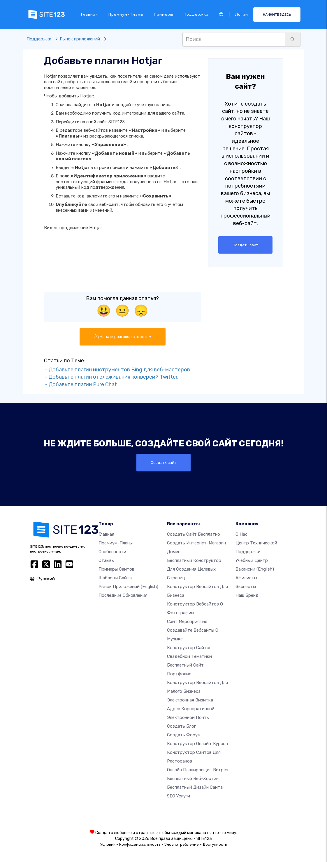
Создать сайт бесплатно (193, 534)
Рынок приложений (80, 39)
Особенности (112, 551)
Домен (173, 551)
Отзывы (107, 560)
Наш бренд (247, 595)
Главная (89, 14)
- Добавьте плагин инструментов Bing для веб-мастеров (117, 369)
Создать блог (181, 726)
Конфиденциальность (140, 844)
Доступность (215, 844)
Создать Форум (184, 735)
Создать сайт (246, 245)
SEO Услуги (178, 796)
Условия (107, 844)
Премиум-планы (125, 14)
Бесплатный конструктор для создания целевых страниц (194, 569)
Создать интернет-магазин (196, 543)
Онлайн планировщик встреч (197, 769)
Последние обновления (123, 595)
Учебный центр (251, 560)
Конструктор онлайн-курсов (197, 743)
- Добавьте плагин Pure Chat (80, 384)
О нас (241, 534)
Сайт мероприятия (187, 621)
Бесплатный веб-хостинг (193, 778)
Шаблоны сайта (115, 577)
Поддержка (196, 14)
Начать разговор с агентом (122, 336)
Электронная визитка (190, 700)
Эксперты (245, 586)
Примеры (163, 14)
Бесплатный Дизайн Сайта (195, 787)
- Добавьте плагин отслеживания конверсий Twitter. (111, 377)
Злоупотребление (181, 844)
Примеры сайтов (116, 569)
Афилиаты (246, 577)
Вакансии (254, 569)
